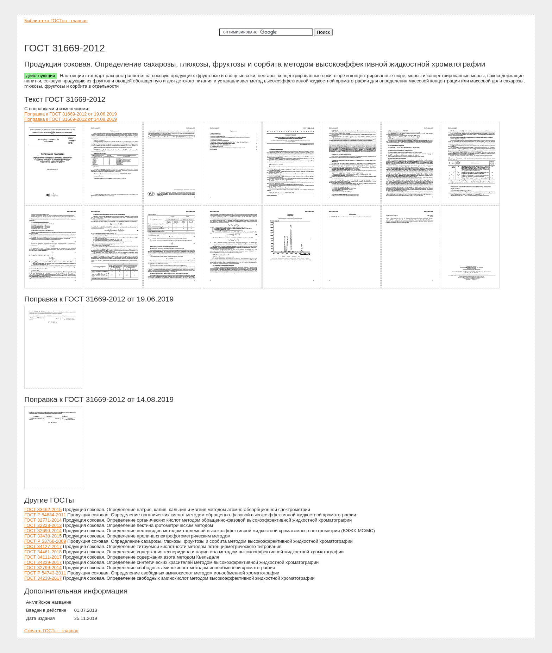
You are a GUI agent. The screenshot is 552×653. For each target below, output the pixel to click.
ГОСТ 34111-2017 (43, 557)
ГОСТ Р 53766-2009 (45, 541)
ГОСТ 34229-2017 (43, 562)
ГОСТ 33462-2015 (43, 509)
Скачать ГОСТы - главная (51, 630)
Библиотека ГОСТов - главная (56, 20)
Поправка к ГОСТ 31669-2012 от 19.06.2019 (70, 114)
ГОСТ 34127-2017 (43, 546)
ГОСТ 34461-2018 (43, 551)
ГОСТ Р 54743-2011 (45, 573)
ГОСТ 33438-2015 (43, 536)
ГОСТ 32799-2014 (43, 567)
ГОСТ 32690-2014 (43, 530)
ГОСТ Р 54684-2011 (45, 514)
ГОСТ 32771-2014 (43, 520)
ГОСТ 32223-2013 (43, 525)
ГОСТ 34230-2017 (43, 578)
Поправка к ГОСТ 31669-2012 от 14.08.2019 (70, 119)
